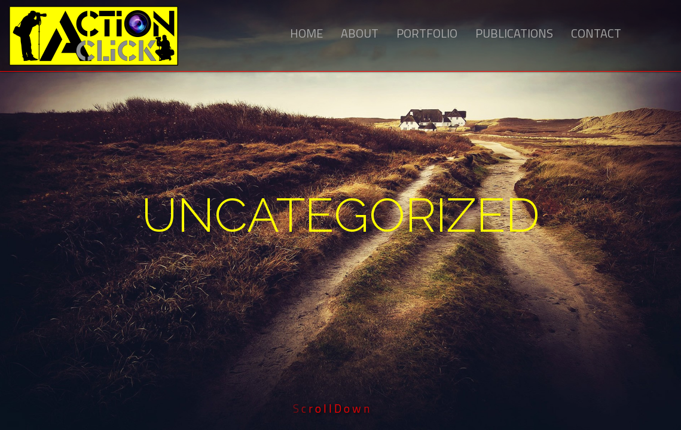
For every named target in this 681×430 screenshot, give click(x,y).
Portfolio (426, 33)
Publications (514, 33)
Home (306, 33)
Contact (596, 33)
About (359, 33)
